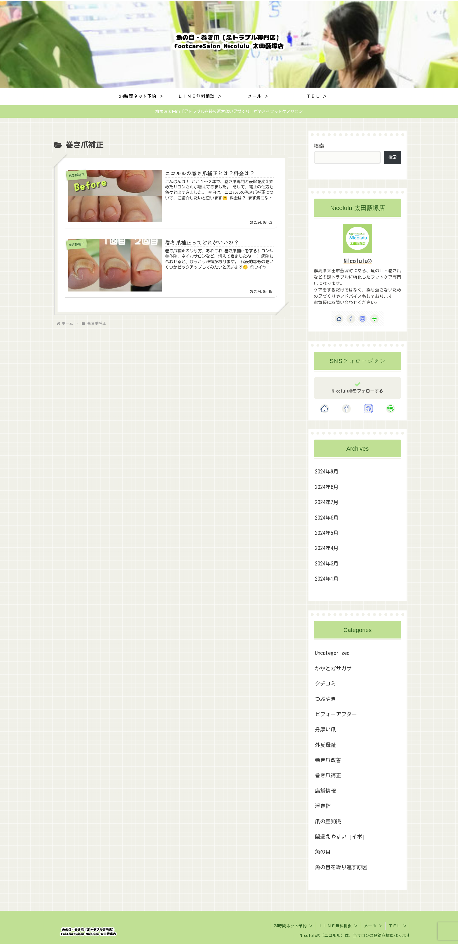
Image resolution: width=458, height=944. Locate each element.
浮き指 (323, 805)
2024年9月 (327, 471)
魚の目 (323, 851)
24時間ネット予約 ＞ (293, 926)
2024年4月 (327, 548)
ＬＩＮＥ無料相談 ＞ (338, 926)
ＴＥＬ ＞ (397, 926)
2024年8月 (327, 487)
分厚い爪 (325, 729)
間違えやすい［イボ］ (341, 836)
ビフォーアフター (336, 714)
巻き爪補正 (328, 775)
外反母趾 (325, 744)
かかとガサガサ (333, 668)
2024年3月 (327, 563)
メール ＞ (373, 926)
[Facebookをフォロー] (350, 318)
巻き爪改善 (328, 760)
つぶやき (325, 699)
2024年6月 (327, 517)
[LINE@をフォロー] (374, 318)
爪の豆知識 (328, 821)
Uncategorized (332, 652)
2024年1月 (327, 578)
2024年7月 (327, 502)
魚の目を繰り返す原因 (341, 867)
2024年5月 (327, 532)
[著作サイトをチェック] (339, 318)
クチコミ (325, 683)
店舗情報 (325, 790)
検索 (319, 145)
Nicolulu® (358, 261)
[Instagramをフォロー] (362, 318)
